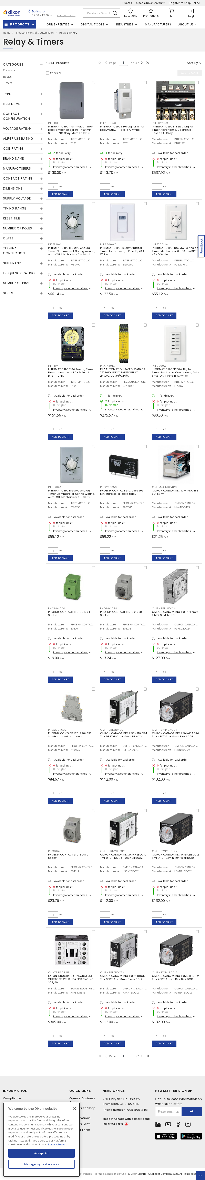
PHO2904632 (57, 729)
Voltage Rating (17, 128)
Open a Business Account (82, 1100)
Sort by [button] (192, 63)
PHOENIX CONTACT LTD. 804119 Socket (68, 856)
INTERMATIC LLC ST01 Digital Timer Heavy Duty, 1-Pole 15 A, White (122, 128)
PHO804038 (108, 608)
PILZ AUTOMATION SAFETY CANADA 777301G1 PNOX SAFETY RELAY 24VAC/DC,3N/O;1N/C (123, 372)
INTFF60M (54, 487)
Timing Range (14, 208)
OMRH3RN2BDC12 (112, 851)
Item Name (11, 104)
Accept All (41, 1153)
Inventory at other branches (70, 167)
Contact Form (79, 1130)
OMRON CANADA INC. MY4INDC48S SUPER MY (175, 492)
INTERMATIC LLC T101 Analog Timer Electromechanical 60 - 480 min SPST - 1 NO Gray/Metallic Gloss (70, 130)
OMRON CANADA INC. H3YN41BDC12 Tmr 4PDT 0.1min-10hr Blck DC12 (175, 977)
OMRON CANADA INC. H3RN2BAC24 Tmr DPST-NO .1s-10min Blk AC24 (123, 734)
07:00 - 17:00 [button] (40, 15)
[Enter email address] (168, 1111)
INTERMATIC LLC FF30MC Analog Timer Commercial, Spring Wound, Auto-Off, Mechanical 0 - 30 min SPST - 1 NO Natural (71, 252)
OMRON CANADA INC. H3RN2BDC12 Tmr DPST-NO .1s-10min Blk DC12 (123, 856)
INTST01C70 (108, 123)
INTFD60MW (160, 244)
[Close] (74, 1108)
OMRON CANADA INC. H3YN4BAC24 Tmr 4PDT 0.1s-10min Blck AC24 (175, 734)
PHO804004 (56, 608)
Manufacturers (158, 24)
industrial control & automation (35, 32)
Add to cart (60, 194)
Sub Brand (12, 263)
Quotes (127, 3)
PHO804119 (55, 851)
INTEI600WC (108, 244)
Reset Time (12, 218)
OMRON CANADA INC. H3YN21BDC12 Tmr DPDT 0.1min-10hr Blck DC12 (175, 856)
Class (8, 238)
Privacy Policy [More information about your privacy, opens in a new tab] (56, 1144)
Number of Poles (17, 228)
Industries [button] (124, 24)
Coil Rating (13, 148)
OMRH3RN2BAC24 (112, 729)
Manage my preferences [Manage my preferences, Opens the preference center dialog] (41, 1164)
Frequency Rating (19, 273)
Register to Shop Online (184, 3)
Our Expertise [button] (58, 24)
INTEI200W (159, 365)
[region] (41, 1139)
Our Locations (80, 1118)
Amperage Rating (18, 138)
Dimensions (13, 188)
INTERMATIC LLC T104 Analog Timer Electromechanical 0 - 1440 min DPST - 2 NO (71, 372)
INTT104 (53, 365)
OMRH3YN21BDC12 (164, 851)
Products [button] (19, 24)
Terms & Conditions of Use (110, 1174)
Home (6, 32)
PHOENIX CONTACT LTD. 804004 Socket (69, 613)
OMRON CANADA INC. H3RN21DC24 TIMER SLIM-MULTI (175, 613)
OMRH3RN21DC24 (164, 608)
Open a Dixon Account (150, 3)
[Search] (101, 13)
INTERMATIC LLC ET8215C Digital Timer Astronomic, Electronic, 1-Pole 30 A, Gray (173, 130)
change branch (66, 15)
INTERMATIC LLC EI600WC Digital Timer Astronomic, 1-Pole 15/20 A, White (122, 251)
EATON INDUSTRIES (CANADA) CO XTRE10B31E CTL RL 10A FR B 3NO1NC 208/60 (70, 979)
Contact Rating (18, 178)
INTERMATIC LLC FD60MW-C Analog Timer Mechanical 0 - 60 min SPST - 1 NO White (175, 251)
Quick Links (80, 1091)
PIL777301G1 (108, 365)
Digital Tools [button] (92, 24)
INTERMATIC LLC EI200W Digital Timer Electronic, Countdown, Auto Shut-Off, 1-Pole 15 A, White (175, 372)
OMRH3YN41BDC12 (164, 972)
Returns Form (80, 1124)
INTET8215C (160, 123)
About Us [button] (186, 24)
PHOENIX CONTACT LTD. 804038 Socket (121, 613)
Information (15, 1091)
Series (8, 293)
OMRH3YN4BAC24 (164, 729)
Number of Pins (16, 283)
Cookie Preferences (80, 1174)
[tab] (23, 64)
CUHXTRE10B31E (58, 972)
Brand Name (13, 158)
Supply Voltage (17, 198)
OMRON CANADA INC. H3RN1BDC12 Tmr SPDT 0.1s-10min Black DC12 (123, 977)
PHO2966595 (109, 487)
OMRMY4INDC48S (164, 487)
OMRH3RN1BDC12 (112, 972)
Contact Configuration (16, 116)
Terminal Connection (14, 250)
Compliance (12, 1098)
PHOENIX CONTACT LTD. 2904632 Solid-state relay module (70, 734)
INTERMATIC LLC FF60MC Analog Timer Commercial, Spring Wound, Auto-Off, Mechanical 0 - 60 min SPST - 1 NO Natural (71, 495)
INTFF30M (54, 244)
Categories (13, 64)
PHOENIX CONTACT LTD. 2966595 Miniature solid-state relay (122, 492)
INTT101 (53, 123)
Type (7, 94)
